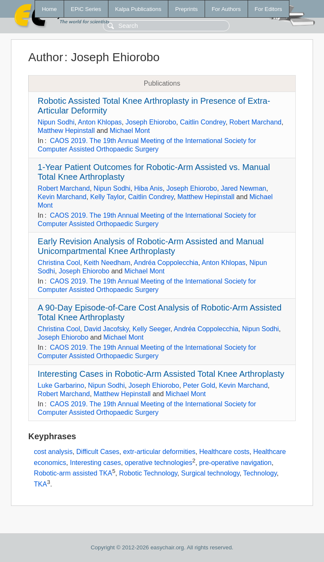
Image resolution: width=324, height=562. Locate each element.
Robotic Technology (148, 473)
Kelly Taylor (107, 196)
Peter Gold (199, 385)
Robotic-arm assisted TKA (73, 473)
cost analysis (53, 451)
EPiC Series (86, 9)
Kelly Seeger (151, 328)
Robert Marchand (256, 122)
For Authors (226, 9)
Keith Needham (107, 262)
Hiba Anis (148, 188)
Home (49, 9)
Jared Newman (243, 188)
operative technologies (158, 462)
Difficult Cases (97, 451)
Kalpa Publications (138, 9)
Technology (260, 473)
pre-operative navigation (235, 462)
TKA (40, 484)
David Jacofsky (106, 328)
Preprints (186, 9)
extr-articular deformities (159, 451)
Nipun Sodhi (56, 122)
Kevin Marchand (62, 196)
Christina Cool (59, 262)
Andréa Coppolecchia (166, 262)
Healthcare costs (224, 451)
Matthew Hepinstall (66, 130)
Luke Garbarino (61, 385)
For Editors (268, 9)
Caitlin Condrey (202, 122)
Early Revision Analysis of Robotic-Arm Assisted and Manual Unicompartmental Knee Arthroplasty (151, 246)
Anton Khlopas (100, 122)
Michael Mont (130, 130)
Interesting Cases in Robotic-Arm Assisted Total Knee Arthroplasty (161, 373)
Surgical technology (210, 473)
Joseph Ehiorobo (150, 122)
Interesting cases (95, 462)
